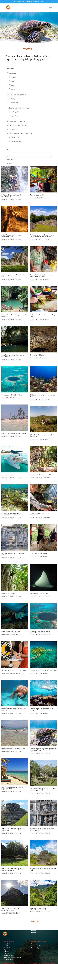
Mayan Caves (15, 137)
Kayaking (14, 81)
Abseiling (14, 77)
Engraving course (17, 116)
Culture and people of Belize (19, 108)
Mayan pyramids (16, 141)
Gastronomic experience (17, 125)
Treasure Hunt (14, 129)
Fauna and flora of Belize (17, 121)
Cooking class (15, 112)
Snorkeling (14, 103)
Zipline (13, 89)
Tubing (13, 85)
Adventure (12, 73)
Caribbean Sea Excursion (17, 95)
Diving (13, 99)
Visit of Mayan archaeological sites (21, 133)
